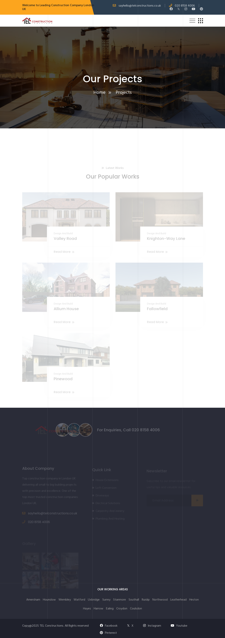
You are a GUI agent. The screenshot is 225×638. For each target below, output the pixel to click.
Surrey (106, 599)
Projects (124, 94)
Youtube (179, 625)
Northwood (160, 599)
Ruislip (146, 599)
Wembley (65, 599)
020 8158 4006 (185, 5)
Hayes (87, 608)
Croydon (121, 608)
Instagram (152, 625)
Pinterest (108, 632)
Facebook (108, 625)
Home (99, 94)
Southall (134, 599)
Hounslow (49, 599)
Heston (194, 599)
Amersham (33, 599)
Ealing (110, 608)
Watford (79, 599)
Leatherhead (178, 599)
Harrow (98, 608)
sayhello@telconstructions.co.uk (140, 5)
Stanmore (119, 599)
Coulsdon (136, 608)
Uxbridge (94, 599)
